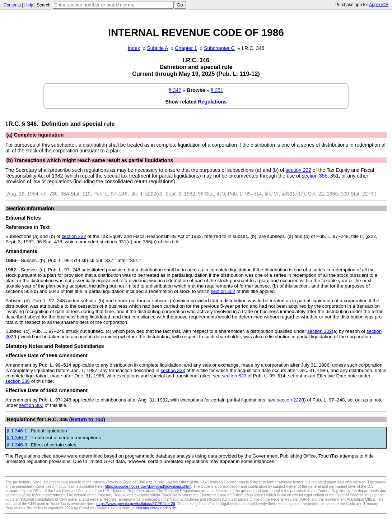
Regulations (212, 102)
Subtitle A (157, 48)
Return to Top (87, 419)
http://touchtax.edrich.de (156, 508)
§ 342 (175, 90)
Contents (12, 5)
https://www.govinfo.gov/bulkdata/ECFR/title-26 (136, 503)
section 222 (299, 170)
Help (28, 5)
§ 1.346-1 (17, 430)
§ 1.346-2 (17, 437)
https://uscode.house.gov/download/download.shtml (148, 486)
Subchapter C (219, 48)
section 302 (223, 291)
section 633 (234, 375)
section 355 (315, 176)
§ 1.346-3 (17, 444)
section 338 (172, 370)
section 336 (17, 381)
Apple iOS (378, 4)
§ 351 (217, 90)
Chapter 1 (186, 48)
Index (134, 48)
